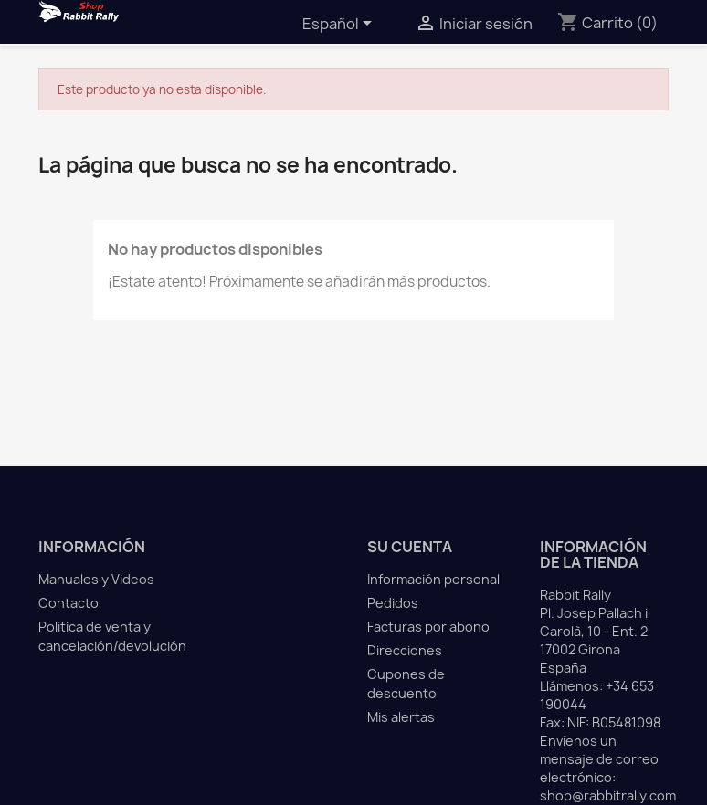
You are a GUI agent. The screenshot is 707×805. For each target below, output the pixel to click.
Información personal (433, 579)
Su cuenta (409, 547)
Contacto (68, 603)
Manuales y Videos (96, 579)
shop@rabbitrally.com (608, 795)
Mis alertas (401, 717)
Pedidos (392, 603)
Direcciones (404, 650)
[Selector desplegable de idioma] (340, 25)
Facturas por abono (428, 626)
